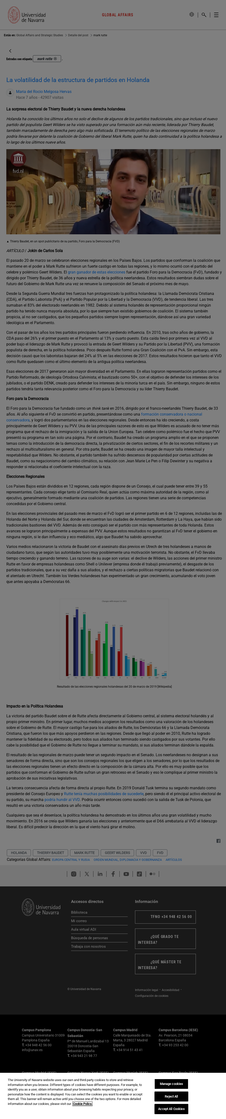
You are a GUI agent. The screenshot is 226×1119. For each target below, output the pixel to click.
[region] (113, 1096)
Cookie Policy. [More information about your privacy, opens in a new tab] (82, 1104)
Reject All (171, 1096)
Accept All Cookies (171, 1109)
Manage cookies (171, 1084)
